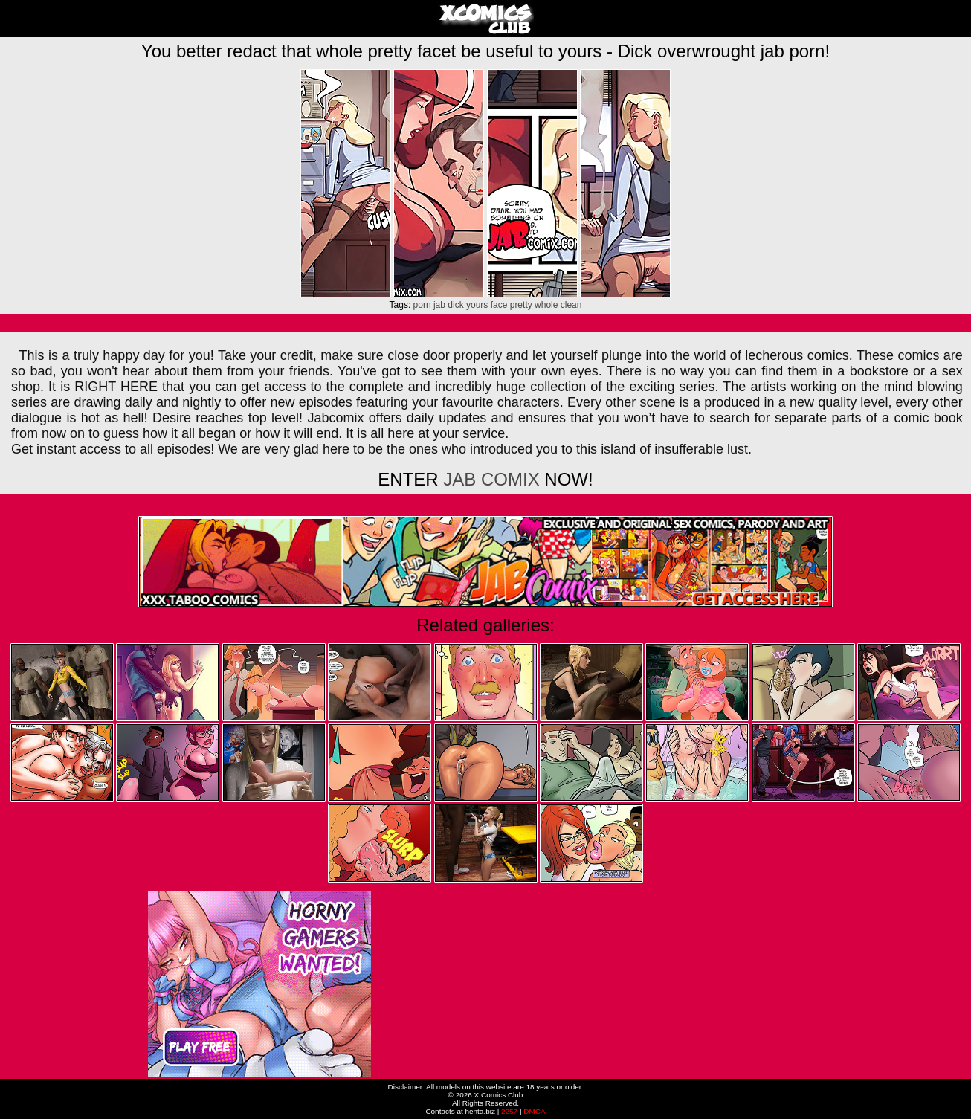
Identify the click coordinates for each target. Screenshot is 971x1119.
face (499, 305)
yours (477, 305)
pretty (521, 305)
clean (571, 305)
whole (546, 305)
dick (455, 305)
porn (422, 305)
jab (439, 305)
